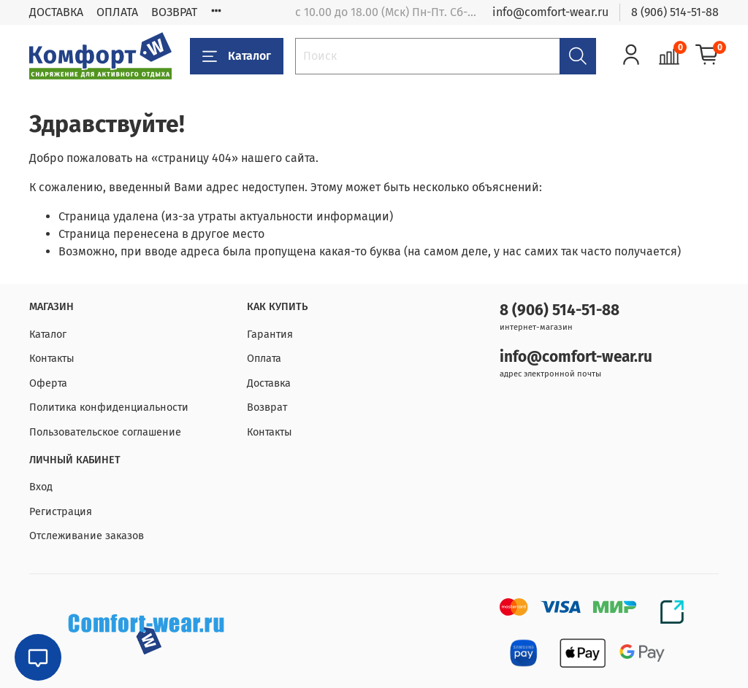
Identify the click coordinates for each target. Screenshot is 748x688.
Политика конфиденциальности (108, 407)
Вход (41, 487)
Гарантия (270, 334)
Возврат (267, 407)
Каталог (236, 56)
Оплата (264, 358)
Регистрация (60, 512)
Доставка (269, 383)
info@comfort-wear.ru (550, 12)
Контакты (52, 358)
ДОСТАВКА (56, 12)
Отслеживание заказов (86, 536)
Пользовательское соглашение (105, 432)
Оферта (48, 383)
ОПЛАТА (117, 12)
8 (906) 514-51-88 (675, 12)
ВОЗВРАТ (174, 12)
